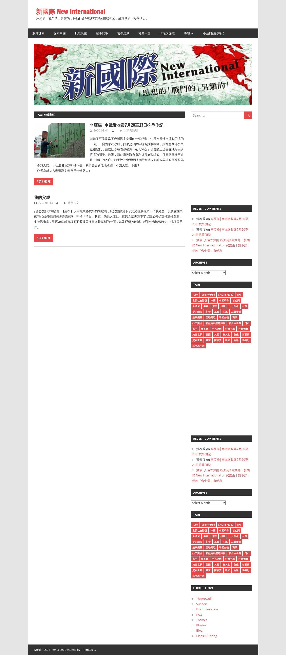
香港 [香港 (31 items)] (236, 340)
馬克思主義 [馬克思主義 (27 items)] (198, 346)
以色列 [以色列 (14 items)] (236, 300)
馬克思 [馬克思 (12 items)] (245, 340)
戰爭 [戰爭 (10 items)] (234, 317)
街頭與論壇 (167, 33)
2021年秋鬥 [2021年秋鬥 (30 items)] (208, 294)
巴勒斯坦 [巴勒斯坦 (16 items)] (210, 317)
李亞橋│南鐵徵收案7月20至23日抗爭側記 (126, 125)
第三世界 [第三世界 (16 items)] (197, 334)
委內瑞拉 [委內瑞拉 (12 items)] (197, 311)
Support (201, 604)
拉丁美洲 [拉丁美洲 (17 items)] (197, 323)
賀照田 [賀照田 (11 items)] (245, 334)
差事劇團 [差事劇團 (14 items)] (197, 317)
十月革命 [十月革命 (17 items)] (234, 306)
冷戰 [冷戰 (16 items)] (214, 306)
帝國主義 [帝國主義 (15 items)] (224, 317)
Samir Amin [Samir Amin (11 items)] (225, 294)
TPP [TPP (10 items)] (239, 294)
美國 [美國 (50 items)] (208, 334)
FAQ (199, 615)
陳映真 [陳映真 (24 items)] (218, 340)
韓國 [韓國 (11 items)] (227, 340)
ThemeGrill (204, 599)
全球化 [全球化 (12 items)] (196, 306)
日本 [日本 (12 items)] (247, 323)
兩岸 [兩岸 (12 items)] (205, 306)
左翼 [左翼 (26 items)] (225, 311)
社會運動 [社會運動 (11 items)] (243, 329)
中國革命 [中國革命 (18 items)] (224, 300)
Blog (199, 630)
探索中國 (60, 33)
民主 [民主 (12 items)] (194, 329)
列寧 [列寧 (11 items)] (222, 306)
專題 (187, 33)
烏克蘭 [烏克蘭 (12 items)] (204, 329)
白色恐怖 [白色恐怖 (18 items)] (217, 329)
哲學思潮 (123, 33)
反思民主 (81, 33)
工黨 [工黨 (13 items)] (216, 311)
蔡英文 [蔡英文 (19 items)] (226, 334)
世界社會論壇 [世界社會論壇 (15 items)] (199, 300)
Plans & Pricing (206, 636)
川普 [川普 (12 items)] (208, 311)
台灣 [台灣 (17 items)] (244, 306)
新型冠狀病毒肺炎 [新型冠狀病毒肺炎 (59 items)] (215, 323)
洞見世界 (38, 33)
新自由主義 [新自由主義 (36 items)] (235, 323)
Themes (201, 620)
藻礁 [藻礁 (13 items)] (236, 334)
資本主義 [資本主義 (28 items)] (197, 340)
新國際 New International (70, 11)
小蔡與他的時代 (213, 33)
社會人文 (144, 33)
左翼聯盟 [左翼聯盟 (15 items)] (236, 311)
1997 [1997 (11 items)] (195, 294)
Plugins (201, 625)
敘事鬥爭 (102, 33)
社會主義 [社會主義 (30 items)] (230, 329)
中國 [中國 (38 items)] (213, 300)
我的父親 (42, 197)
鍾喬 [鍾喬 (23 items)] (208, 340)
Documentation (207, 609)
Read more (44, 182)
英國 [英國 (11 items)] (216, 334)
